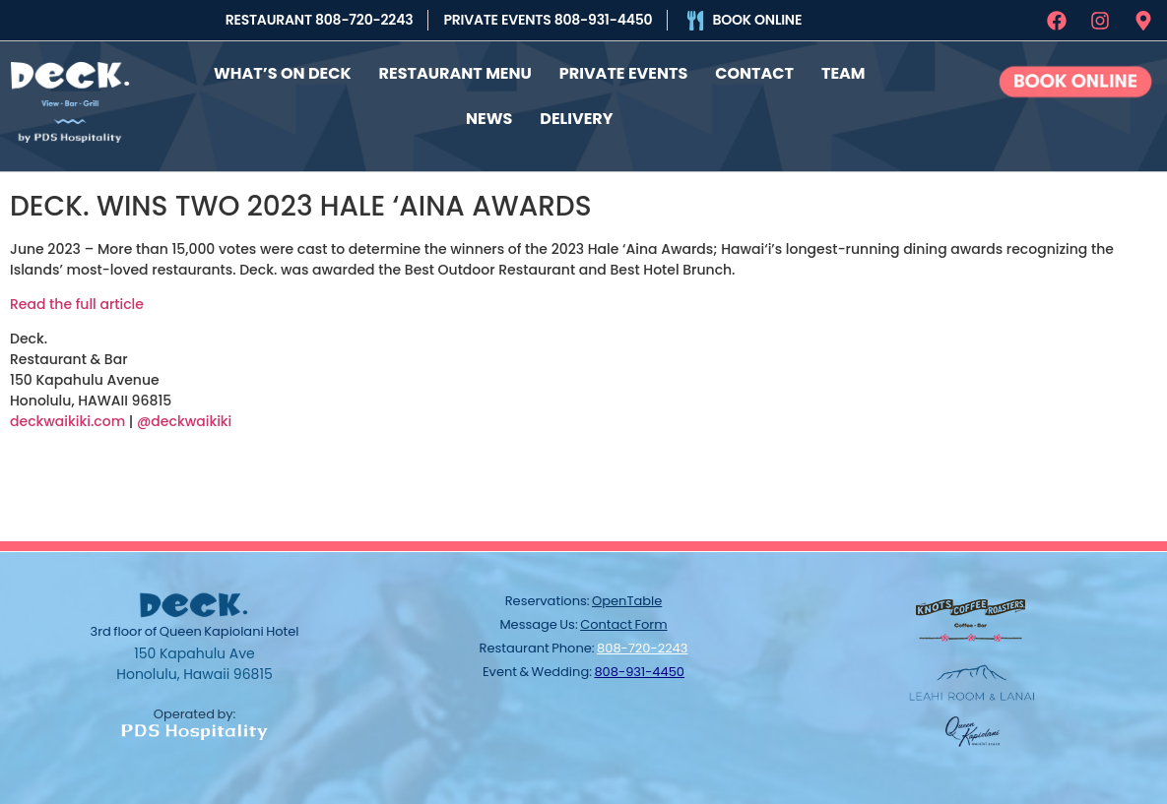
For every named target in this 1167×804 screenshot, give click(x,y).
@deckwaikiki (184, 419)
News (489, 117)
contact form (623, 622)
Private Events (623, 72)
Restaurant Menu (455, 72)
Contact (754, 72)
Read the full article (77, 302)
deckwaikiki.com (67, 419)
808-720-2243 (642, 646)
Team (843, 72)
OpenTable (627, 598)
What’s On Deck (283, 72)
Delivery (576, 117)
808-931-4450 (639, 669)
